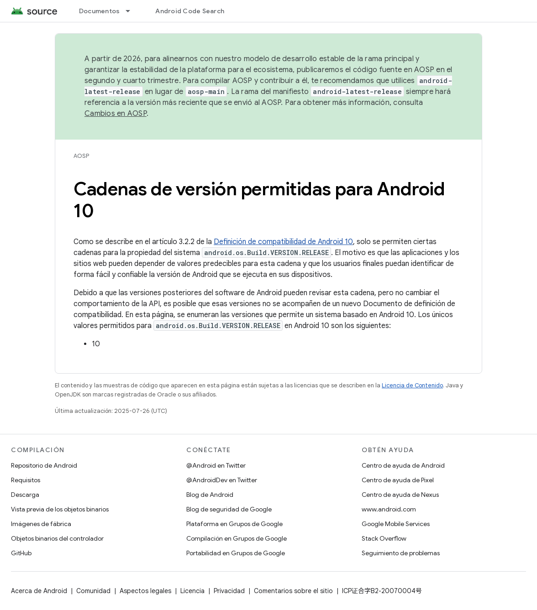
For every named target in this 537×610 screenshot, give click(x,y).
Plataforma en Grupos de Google (234, 524)
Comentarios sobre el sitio (293, 590)
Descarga (25, 494)
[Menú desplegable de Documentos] (132, 11)
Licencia (192, 590)
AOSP (81, 156)
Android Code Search (189, 11)
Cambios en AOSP (115, 113)
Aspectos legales (145, 590)
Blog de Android (209, 494)
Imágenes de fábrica (41, 524)
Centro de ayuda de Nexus (400, 494)
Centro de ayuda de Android (403, 465)
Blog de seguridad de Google (229, 509)
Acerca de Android (39, 590)
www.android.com (389, 509)
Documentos (99, 11)
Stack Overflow (384, 538)
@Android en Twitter (216, 465)
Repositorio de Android (44, 465)
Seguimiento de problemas (401, 553)
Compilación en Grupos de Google (236, 538)
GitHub (21, 553)
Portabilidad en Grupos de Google (235, 553)
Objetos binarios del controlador (57, 538)
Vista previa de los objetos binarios (60, 509)
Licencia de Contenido (412, 385)
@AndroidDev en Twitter (221, 480)
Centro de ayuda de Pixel (398, 480)
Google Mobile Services (396, 524)
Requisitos (25, 480)
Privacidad (229, 590)
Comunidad (93, 590)
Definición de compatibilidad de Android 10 (283, 241)
